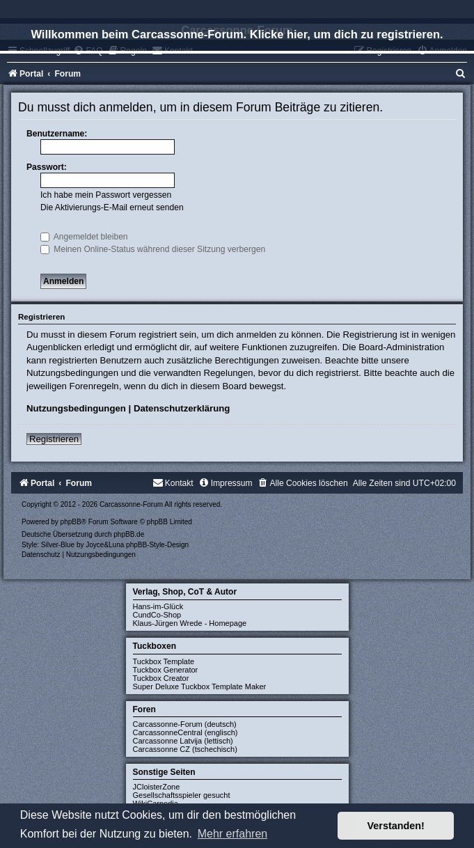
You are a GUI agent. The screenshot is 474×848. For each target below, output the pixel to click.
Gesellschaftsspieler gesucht (181, 795)
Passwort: (46, 167)
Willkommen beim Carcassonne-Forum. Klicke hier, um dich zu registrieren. (237, 34)
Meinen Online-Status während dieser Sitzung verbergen (152, 249)
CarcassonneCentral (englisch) (185, 732)
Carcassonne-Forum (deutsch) (185, 724)
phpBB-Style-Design (157, 545)
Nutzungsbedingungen (76, 408)
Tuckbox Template (164, 661)
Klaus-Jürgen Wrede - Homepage (190, 623)
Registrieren (54, 439)
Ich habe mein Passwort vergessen (105, 195)
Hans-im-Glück (158, 606)
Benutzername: (56, 134)
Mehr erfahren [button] (233, 834)
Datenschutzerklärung (182, 408)
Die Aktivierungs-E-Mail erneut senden (112, 207)
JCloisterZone (156, 787)
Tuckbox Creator (161, 678)
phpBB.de (128, 534)
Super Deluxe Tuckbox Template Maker (200, 686)
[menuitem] (461, 74)
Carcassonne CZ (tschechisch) (185, 749)
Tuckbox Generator (165, 670)
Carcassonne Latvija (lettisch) (183, 741)
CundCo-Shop (157, 615)
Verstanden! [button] (396, 825)
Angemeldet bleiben (84, 237)
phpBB (71, 522)
